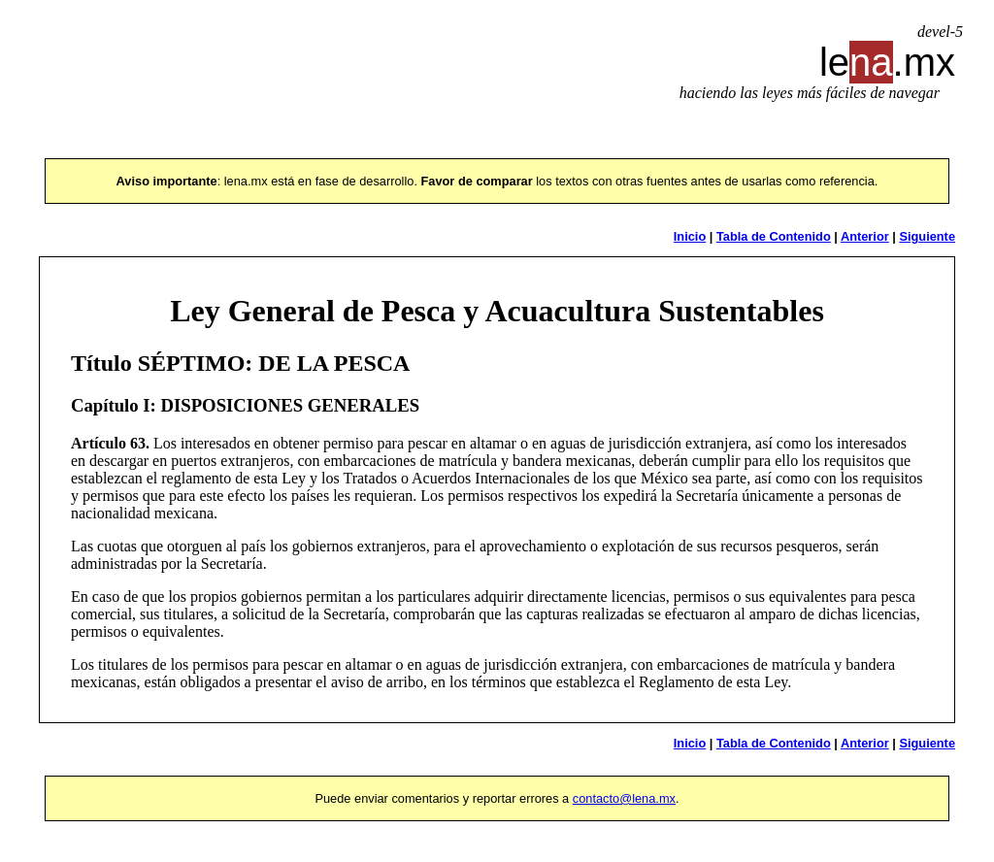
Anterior (865, 236)
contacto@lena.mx (624, 798)
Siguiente (927, 236)
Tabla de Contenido (773, 236)
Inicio (690, 236)
